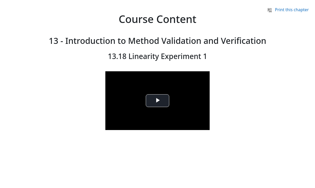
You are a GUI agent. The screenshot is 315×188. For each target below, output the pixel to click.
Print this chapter (288, 10)
